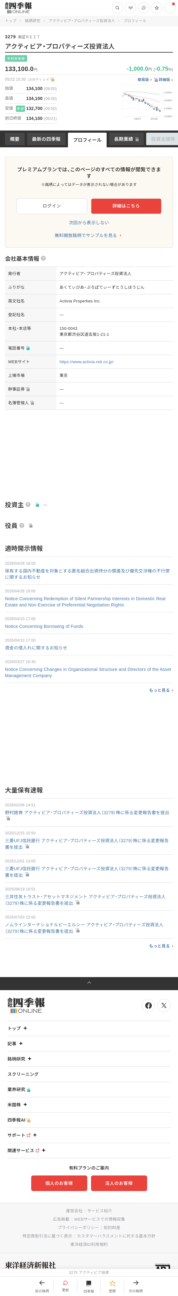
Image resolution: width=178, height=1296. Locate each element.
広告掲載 (61, 1219)
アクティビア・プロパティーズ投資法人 (82, 21)
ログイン (52, 205)
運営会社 (74, 1210)
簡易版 (143, 80)
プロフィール (87, 140)
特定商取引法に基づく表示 (47, 1236)
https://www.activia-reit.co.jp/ (86, 361)
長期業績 (123, 139)
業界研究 (18, 1089)
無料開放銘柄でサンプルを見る (86, 235)
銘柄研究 (32, 21)
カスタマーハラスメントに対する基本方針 (116, 1236)
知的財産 (112, 1227)
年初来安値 (16, 58)
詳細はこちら (126, 205)
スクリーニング (23, 1074)
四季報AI (19, 1120)
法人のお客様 (118, 1183)
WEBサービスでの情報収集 (99, 1219)
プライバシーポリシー (78, 1227)
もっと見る (159, 690)
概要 (15, 139)
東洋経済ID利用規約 (89, 1244)
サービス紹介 (99, 1210)
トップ (11, 21)
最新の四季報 (46, 139)
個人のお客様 (59, 1183)
